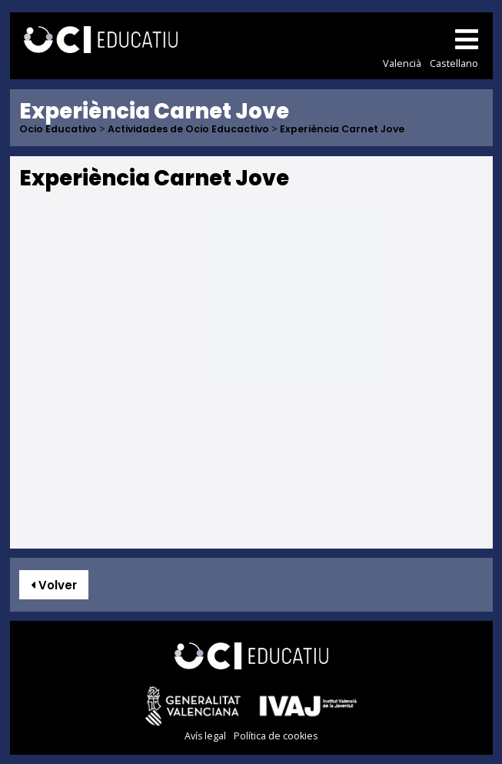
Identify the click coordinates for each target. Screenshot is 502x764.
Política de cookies (275, 735)
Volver (54, 585)
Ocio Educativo (58, 130)
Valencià (402, 63)
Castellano (454, 63)
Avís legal (205, 735)
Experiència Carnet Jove (342, 130)
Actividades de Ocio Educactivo (188, 130)
